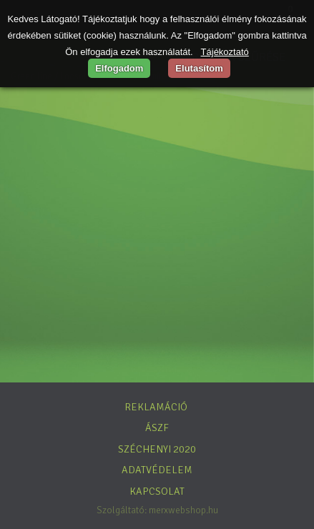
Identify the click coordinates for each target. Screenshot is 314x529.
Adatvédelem (157, 469)
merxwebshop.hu (183, 510)
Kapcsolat (157, 491)
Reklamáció (155, 406)
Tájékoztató (225, 51)
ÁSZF (157, 427)
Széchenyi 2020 (157, 449)
